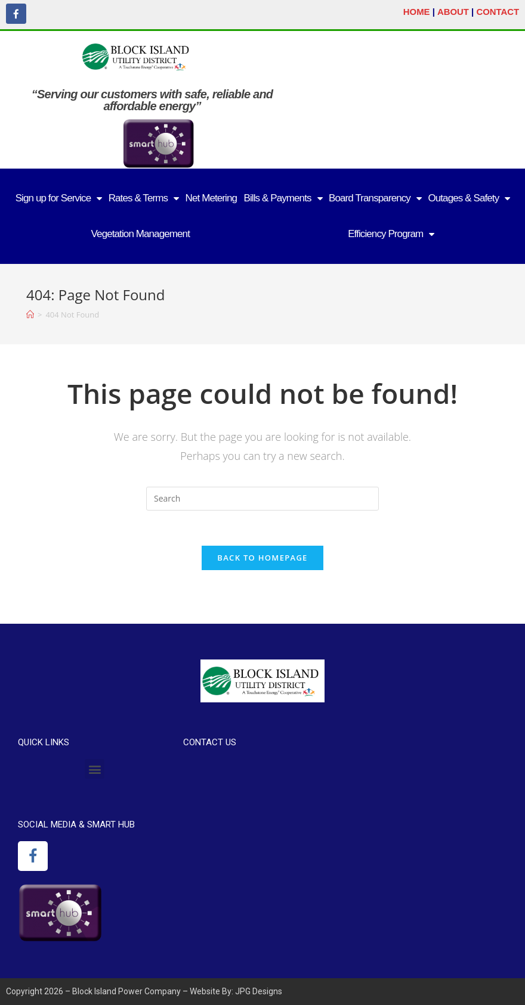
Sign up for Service (59, 198)
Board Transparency (375, 198)
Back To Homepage (262, 557)
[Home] (30, 314)
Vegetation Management (140, 233)
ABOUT (452, 12)
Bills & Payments (282, 198)
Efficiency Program (391, 234)
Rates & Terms (144, 198)
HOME (416, 12)
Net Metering (211, 197)
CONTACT (497, 12)
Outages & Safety (468, 198)
